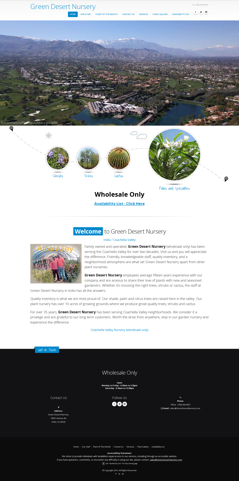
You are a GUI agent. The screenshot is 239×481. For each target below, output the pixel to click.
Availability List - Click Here (119, 203)
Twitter (201, 12)
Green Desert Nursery (62, 6)
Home (73, 14)
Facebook (195, 12)
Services (143, 14)
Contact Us (128, 14)
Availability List (180, 14)
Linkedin (206, 12)
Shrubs (58, 176)
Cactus (118, 176)
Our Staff (85, 14)
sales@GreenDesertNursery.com (185, 408)
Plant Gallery (160, 14)
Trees (88, 176)
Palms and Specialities (174, 188)
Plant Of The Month (106, 14)
